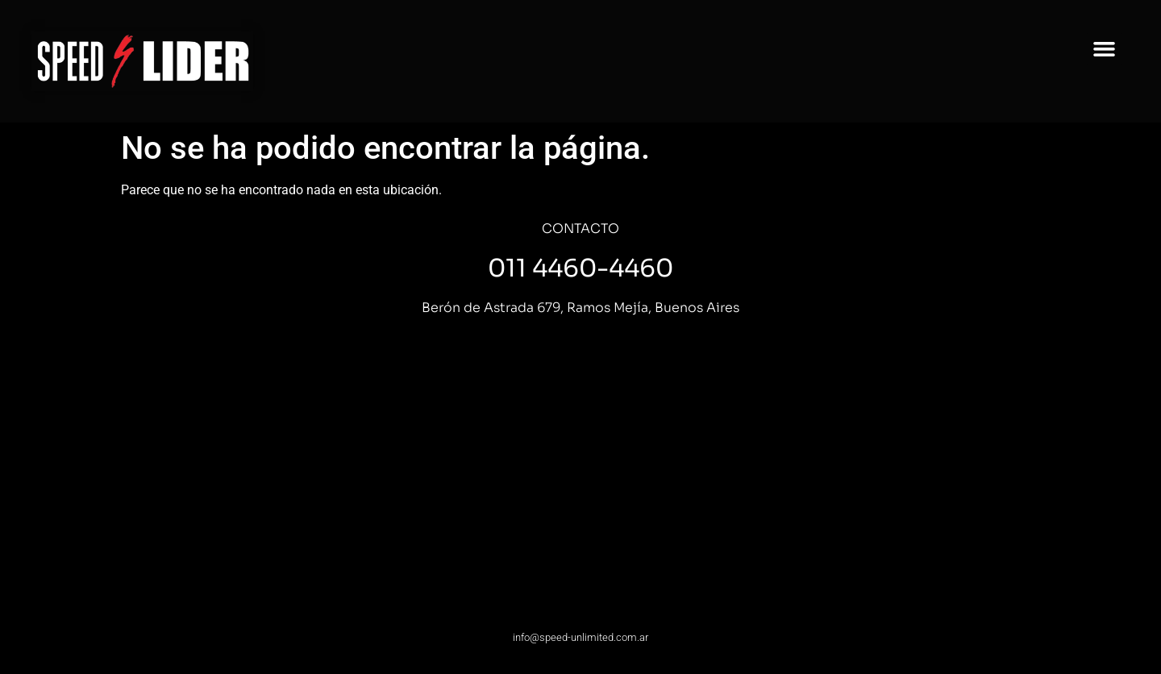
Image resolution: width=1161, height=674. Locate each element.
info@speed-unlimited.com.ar (580, 637)
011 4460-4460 (580, 268)
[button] (1104, 49)
